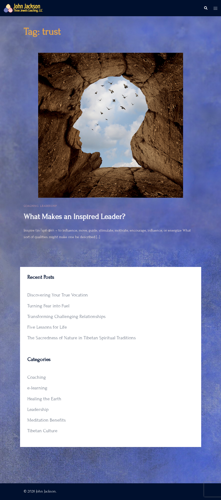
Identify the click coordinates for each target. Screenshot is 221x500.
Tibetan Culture (42, 430)
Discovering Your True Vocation (57, 295)
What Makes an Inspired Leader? (74, 216)
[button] (205, 8)
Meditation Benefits (46, 420)
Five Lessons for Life (47, 327)
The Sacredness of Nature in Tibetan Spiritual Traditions (81, 338)
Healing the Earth (44, 399)
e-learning (37, 388)
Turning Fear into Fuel (48, 306)
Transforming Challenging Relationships (66, 316)
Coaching (31, 206)
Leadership (48, 206)
